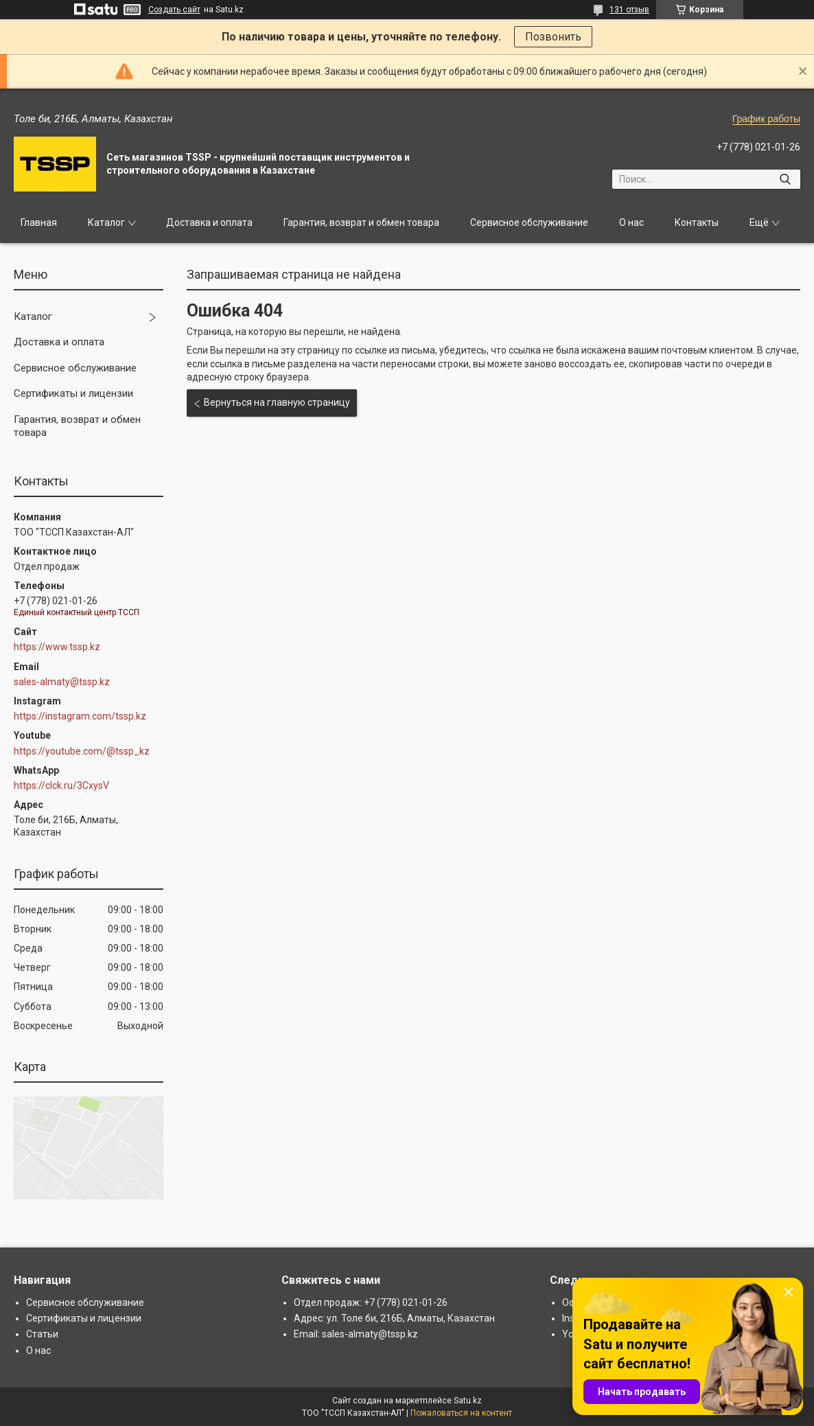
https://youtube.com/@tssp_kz (82, 751)
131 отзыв (629, 9)
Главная (39, 222)
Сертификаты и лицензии (73, 393)
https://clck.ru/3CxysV (61, 785)
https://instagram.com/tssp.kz (80, 716)
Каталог (106, 222)
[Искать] (784, 179)
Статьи (42, 1334)
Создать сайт (174, 9)
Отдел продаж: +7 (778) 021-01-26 (370, 1302)
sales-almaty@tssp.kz (62, 681)
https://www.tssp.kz (57, 646)
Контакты (697, 222)
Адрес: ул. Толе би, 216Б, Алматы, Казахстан (394, 1318)
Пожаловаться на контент (461, 1413)
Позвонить (553, 36)
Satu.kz (468, 1400)
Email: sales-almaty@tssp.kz (356, 1334)
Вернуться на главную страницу (277, 402)
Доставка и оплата (209, 222)
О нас (631, 222)
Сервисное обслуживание (529, 222)
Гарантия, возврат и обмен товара (361, 222)
